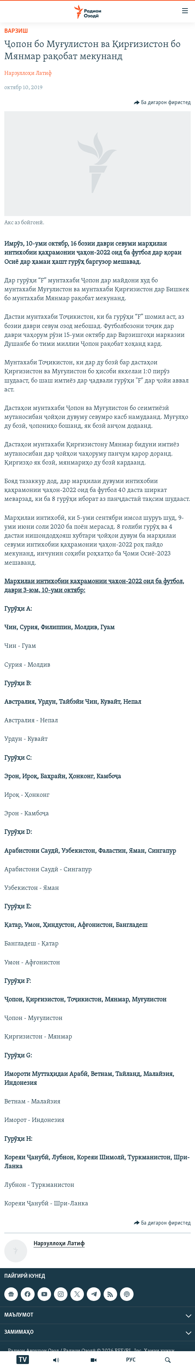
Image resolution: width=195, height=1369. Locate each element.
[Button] (162, 103)
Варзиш (16, 31)
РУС (131, 1360)
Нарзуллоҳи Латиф (28, 73)
